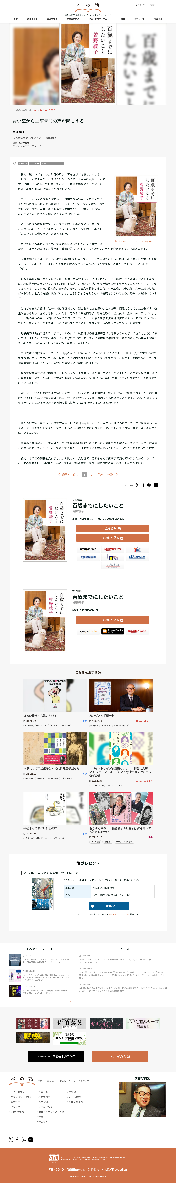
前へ (75, 474)
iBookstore (112, 631)
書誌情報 (158, 19)
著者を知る (32, 19)
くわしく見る (110, 537)
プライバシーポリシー (22, 1096)
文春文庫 (23, 163)
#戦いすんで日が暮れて (124, 842)
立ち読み (110, 528)
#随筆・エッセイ (32, 146)
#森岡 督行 (106, 725)
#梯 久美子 (66, 778)
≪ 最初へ (64, 474)
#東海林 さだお (42, 725)
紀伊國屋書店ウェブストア (88, 557)
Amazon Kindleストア (88, 631)
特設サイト (139, 19)
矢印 (67, 1001)
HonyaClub (137, 557)
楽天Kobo (137, 631)
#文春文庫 (24, 142)
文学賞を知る (73, 19)
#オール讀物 (95, 842)
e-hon (112, 557)
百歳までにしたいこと (52, 163)
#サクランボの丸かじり (60, 725)
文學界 (72, 1092)
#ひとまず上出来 (113, 785)
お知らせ (15, 1106)
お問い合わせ (17, 1111)
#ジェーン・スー (97, 785)
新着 (16, 19)
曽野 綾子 (19, 132)
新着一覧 (43, 1092)
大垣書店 (112, 565)
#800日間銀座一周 (121, 725)
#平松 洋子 (40, 838)
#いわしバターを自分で (57, 838)
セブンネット (137, 549)
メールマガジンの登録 (118, 914)
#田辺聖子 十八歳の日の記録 (47, 778)
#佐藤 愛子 (108, 842)
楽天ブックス (112, 549)
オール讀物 (75, 1096)
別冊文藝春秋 (76, 1101)
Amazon (88, 549)
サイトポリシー (18, 1092)
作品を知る (52, 19)
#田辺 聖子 (29, 778)
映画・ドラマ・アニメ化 (100, 19)
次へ (101, 474)
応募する (102, 906)
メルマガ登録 (119, 1056)
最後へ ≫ (112, 474)
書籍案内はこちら (57, 1056)
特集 (123, 19)
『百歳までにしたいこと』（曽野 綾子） (133, 241)
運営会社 (15, 1101)
